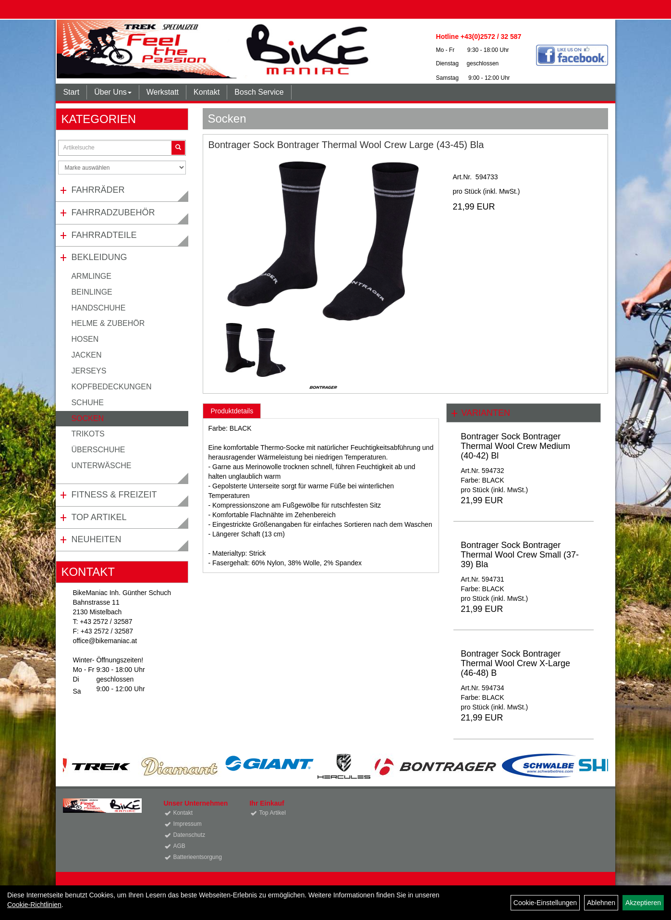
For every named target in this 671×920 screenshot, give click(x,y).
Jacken (86, 355)
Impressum (187, 824)
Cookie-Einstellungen (545, 903)
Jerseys (88, 371)
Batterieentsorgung (197, 857)
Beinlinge (91, 292)
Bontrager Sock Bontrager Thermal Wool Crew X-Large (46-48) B (515, 663)
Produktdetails (231, 411)
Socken (87, 418)
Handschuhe (98, 308)
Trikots (87, 434)
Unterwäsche (101, 465)
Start (71, 92)
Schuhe (87, 402)
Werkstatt (162, 92)
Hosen (84, 339)
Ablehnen (601, 903)
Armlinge (91, 276)
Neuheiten (96, 539)
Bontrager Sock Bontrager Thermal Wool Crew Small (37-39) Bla (520, 554)
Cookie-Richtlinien (34, 904)
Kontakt (207, 92)
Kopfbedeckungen (111, 387)
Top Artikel (98, 517)
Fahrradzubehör (113, 212)
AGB (179, 846)
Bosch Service (258, 92)
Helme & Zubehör (108, 323)
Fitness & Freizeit (114, 494)
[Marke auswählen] (122, 167)
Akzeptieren (643, 903)
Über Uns (113, 92)
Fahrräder (97, 190)
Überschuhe (98, 450)
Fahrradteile (103, 235)
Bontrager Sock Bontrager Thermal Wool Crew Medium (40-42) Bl (515, 446)
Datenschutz (189, 835)
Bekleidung (99, 257)
